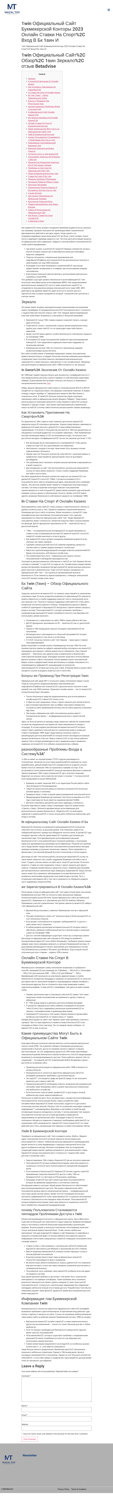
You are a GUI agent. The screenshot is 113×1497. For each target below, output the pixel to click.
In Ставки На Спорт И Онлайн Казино (44, 92)
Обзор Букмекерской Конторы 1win (43, 174)
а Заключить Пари (36, 221)
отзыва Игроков (35, 193)
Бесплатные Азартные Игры (40, 201)
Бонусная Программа (37, 185)
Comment (26, 1376)
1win (48, 383)
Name (25, 1406)
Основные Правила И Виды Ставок (43, 182)
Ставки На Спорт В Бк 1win (40, 176)
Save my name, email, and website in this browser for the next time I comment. (55, 1434)
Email (24, 1415)
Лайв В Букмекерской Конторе (41, 134)
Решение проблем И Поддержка (42, 179)
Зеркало (31, 79)
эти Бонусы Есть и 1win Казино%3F (43, 154)
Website (25, 1424)
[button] (68, 10)
